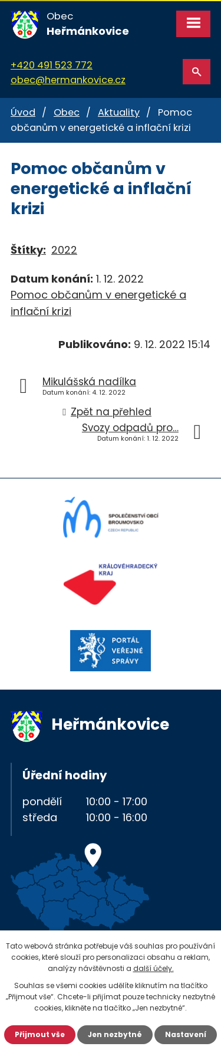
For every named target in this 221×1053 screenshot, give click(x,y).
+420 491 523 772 (52, 65)
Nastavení (185, 1034)
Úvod (23, 112)
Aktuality (119, 112)
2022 (64, 249)
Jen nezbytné (115, 1034)
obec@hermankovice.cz (68, 80)
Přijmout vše (40, 1034)
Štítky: (28, 249)
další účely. (153, 968)
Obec (67, 112)
